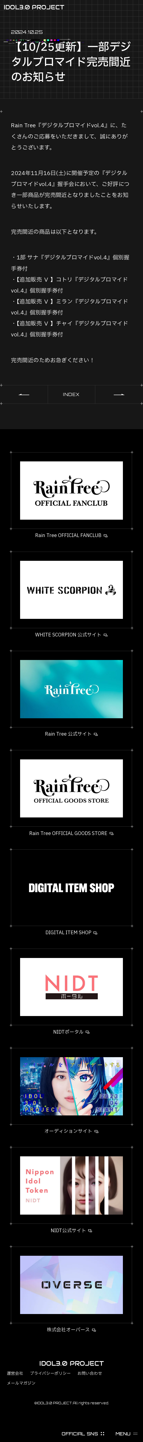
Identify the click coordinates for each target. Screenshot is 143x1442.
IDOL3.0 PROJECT (34, 7)
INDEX (71, 394)
